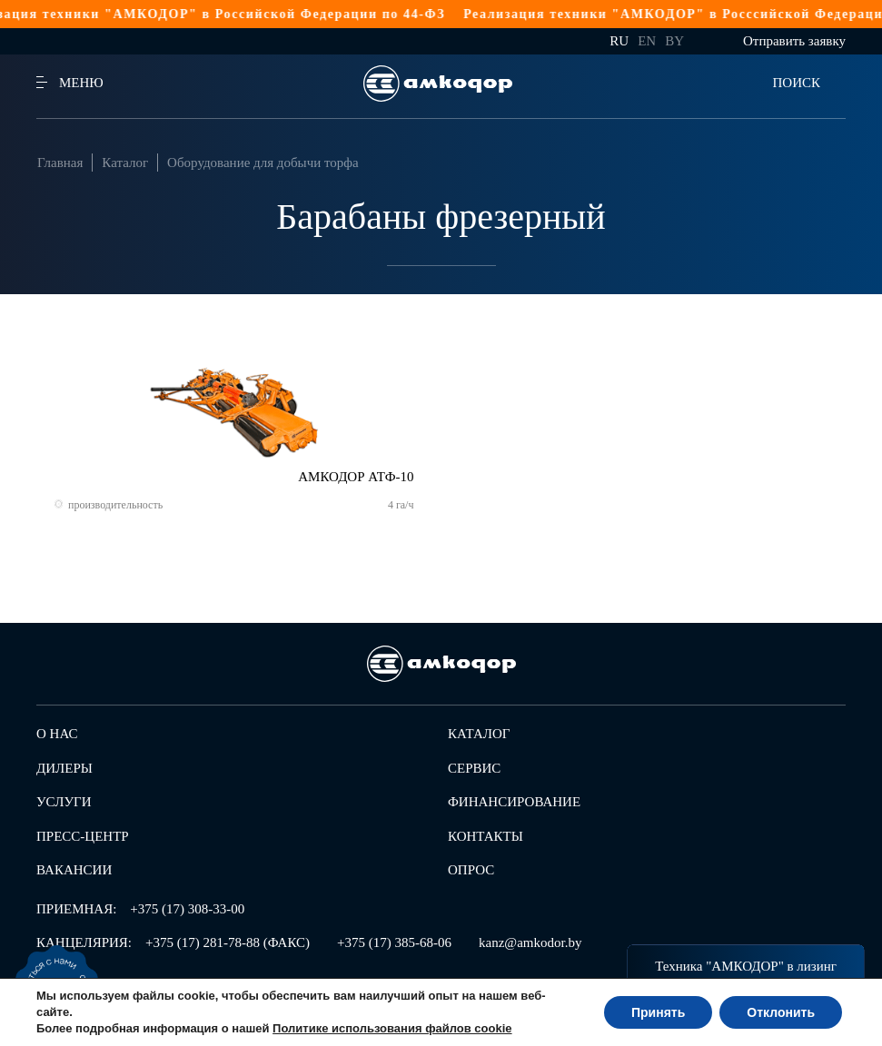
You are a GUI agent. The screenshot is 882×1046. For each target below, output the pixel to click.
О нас (57, 733)
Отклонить (781, 1012)
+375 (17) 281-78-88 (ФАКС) (227, 942)
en (647, 41)
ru (619, 41)
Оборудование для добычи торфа (263, 162)
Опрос (471, 870)
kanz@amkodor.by (530, 942)
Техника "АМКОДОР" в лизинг (746, 966)
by (674, 41)
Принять (658, 1012)
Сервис (474, 768)
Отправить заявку (794, 41)
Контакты (485, 836)
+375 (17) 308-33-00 (187, 909)
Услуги (64, 801)
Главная (60, 162)
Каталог (125, 162)
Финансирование (514, 801)
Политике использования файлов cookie (392, 1028)
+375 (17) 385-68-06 (394, 942)
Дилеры (64, 768)
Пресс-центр (82, 836)
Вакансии (74, 870)
